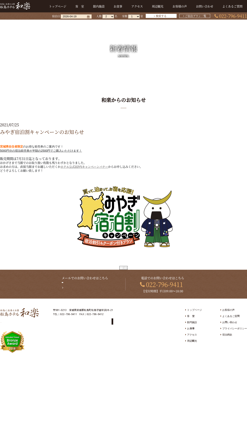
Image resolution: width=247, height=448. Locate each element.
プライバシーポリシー (234, 329)
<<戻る (123, 268)
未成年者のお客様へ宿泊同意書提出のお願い (84, 325)
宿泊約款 (227, 335)
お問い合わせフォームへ (87, 288)
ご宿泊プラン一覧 (195, 16)
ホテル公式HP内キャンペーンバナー (84, 166)
